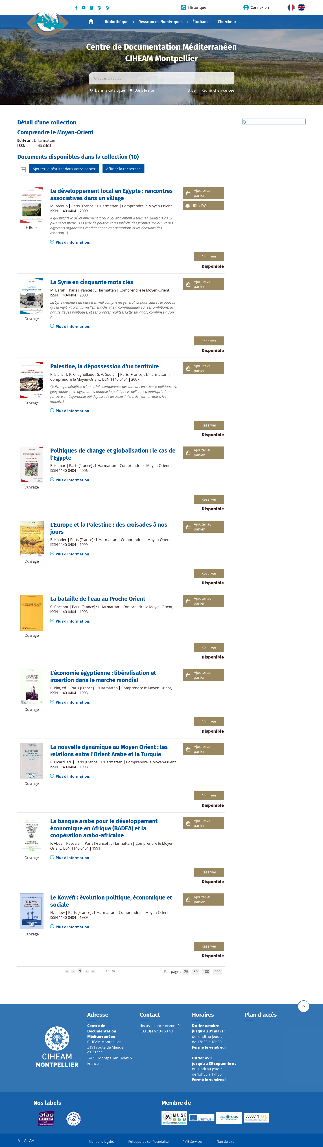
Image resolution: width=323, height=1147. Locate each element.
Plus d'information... (74, 242)
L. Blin (55, 687)
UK (300, 6)
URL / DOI (199, 205)
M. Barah (57, 290)
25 (186, 971)
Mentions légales (101, 1141)
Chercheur (227, 21)
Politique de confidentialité (148, 1141)
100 (206, 971)
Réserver (208, 256)
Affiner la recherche (123, 168)
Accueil (91, 21)
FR (290, 6)
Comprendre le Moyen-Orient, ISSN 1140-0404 (89, 379)
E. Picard (57, 762)
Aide (192, 90)
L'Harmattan (44, 140)
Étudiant (200, 21)
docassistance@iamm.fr (160, 1025)
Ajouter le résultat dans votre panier (64, 168)
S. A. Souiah (107, 374)
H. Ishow (57, 912)
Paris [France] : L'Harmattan (94, 205)
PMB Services (193, 1141)
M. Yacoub (59, 205)
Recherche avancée (217, 90)
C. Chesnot (59, 606)
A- (19, 1140)
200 (217, 971)
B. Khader (58, 539)
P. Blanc (56, 374)
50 (196, 971)
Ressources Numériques (160, 21)
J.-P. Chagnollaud (80, 374)
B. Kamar (57, 465)
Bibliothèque (117, 21)
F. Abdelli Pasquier (65, 843)
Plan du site (225, 1141)
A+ (31, 1140)
